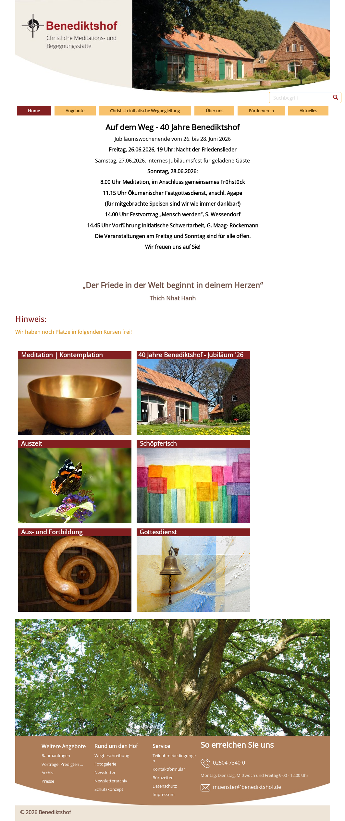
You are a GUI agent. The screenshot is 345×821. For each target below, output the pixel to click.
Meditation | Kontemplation (60, 355)
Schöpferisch (157, 443)
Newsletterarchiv (110, 781)
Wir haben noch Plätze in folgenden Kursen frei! (73, 331)
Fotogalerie (105, 764)
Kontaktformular (169, 769)
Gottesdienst (157, 532)
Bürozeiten (163, 777)
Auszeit (30, 443)
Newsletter (105, 772)
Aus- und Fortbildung (50, 532)
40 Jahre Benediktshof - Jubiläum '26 (190, 355)
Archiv (48, 773)
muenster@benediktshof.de (247, 787)
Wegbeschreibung (111, 755)
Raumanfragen (56, 755)
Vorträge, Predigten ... (62, 764)
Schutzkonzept (108, 789)
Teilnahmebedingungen (174, 758)
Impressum (164, 794)
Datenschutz (165, 786)
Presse (48, 781)
